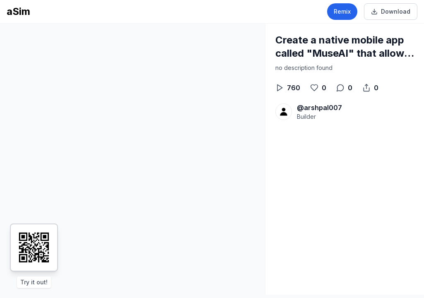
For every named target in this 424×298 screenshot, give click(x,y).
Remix (342, 11)
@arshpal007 (319, 107)
